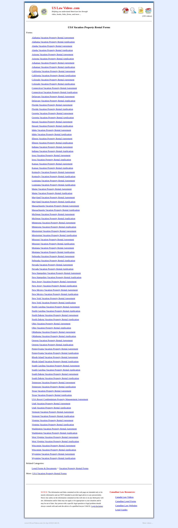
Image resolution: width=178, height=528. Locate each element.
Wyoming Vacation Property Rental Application (53, 458)
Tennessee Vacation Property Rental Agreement (53, 382)
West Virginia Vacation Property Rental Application (55, 441)
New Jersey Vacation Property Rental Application (54, 285)
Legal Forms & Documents (44, 468)
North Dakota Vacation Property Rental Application (55, 319)
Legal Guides (121, 509)
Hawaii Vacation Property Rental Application (52, 126)
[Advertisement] (121, 56)
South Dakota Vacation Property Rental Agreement (55, 374)
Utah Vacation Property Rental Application (51, 407)
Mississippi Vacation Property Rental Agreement (54, 231)
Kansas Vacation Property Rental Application (52, 168)
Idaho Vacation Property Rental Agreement (51, 130)
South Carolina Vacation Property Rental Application (56, 370)
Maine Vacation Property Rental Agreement (52, 189)
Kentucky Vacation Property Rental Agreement (53, 172)
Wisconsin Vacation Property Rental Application (54, 449)
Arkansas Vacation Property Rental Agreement (53, 63)
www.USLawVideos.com (33, 523)
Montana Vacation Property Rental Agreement (53, 248)
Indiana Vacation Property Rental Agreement (52, 147)
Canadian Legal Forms (125, 501)
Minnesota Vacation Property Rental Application (54, 227)
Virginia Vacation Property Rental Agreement (52, 420)
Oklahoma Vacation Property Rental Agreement (53, 332)
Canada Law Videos (124, 497)
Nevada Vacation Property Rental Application (52, 269)
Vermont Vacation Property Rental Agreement (53, 412)
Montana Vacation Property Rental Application (53, 252)
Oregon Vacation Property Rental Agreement (52, 340)
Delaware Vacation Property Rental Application (53, 100)
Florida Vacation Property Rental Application (52, 109)
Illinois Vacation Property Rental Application (52, 142)
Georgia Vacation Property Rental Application (53, 117)
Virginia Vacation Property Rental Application (53, 424)
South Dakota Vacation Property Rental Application (55, 378)
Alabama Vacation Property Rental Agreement (53, 37)
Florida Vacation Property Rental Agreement (52, 105)
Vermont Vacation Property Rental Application (53, 416)
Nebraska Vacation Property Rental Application (53, 260)
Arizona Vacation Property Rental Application (53, 58)
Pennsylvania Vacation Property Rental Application (55, 353)
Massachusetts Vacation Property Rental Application (56, 210)
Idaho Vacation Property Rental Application (52, 134)
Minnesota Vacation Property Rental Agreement (53, 222)
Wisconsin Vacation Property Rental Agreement (53, 445)
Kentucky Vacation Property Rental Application (53, 176)
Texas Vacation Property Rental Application (52, 395)
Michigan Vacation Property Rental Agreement (53, 214)
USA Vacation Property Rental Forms (49, 473)
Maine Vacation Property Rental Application (52, 193)
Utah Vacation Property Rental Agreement (51, 403)
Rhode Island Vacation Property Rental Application (55, 361)
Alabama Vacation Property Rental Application (53, 41)
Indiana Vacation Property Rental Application (52, 151)
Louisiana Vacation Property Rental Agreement (53, 180)
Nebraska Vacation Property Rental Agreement (53, 256)
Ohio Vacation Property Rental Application (51, 327)
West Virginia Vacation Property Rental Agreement (55, 437)
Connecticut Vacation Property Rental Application (54, 92)
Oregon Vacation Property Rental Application (52, 344)
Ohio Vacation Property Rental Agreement (51, 323)
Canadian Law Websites (126, 505)
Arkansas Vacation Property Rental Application (53, 67)
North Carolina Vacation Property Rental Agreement (56, 306)
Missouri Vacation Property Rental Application (53, 243)
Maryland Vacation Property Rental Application (53, 201)
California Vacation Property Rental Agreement (53, 71)
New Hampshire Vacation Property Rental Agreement (56, 273)
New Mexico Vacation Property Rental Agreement (55, 290)
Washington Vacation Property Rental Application (54, 433)
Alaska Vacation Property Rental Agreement (52, 46)
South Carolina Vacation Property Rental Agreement (56, 365)
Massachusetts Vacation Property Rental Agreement (55, 206)
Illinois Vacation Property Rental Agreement (52, 138)
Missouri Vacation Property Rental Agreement (53, 239)
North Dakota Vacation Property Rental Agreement (55, 315)
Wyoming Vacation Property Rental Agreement (53, 454)
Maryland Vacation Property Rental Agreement (53, 197)
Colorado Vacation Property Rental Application (53, 84)
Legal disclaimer (97, 506)
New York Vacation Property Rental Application (54, 302)
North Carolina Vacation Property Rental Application (56, 311)
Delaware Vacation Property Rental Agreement (53, 96)
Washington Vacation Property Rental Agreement (54, 428)
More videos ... (148, 523)
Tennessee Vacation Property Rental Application (54, 386)
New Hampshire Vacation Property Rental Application (56, 277)
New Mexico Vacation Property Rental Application (55, 294)
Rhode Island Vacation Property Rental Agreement (55, 357)
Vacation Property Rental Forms (73, 468)
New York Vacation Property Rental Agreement (53, 298)
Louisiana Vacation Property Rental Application (53, 184)
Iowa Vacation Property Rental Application (51, 159)
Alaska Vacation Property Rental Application (52, 50)
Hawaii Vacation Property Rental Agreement (52, 121)
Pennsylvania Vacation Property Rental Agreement (55, 349)
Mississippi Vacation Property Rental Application (54, 235)
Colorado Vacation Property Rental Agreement (53, 79)
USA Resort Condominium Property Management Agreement (60, 399)
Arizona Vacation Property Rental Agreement (52, 54)
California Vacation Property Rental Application (54, 75)
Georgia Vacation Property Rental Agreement (52, 113)
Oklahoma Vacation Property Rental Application (54, 336)
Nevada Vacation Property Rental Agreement (52, 264)
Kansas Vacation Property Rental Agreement (52, 163)
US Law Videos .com (66, 8)
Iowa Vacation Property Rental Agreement (51, 155)
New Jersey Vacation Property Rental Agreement (54, 281)
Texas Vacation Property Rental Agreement (51, 391)
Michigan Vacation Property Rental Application (53, 218)
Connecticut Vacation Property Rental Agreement (54, 88)
